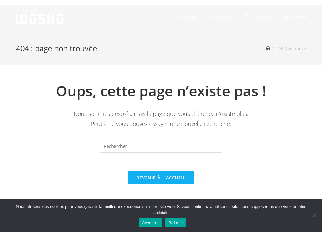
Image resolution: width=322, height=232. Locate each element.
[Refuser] (314, 215)
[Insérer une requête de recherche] (161, 146)
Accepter (150, 222)
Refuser (175, 222)
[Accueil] (268, 48)
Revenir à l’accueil (161, 178)
